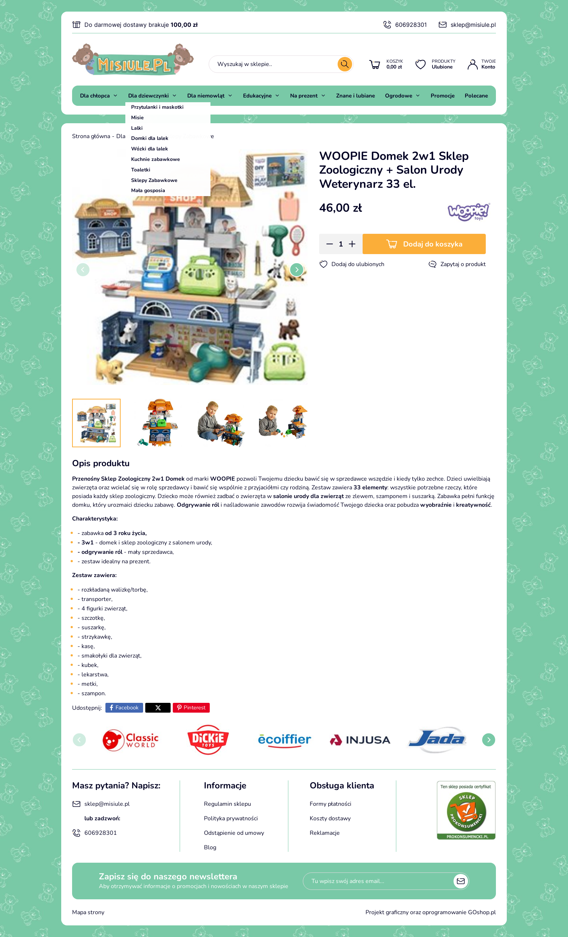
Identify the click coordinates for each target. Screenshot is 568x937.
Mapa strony (88, 912)
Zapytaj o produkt (457, 264)
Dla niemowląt (206, 95)
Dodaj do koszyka (433, 244)
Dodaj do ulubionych (351, 264)
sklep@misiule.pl (467, 24)
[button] (327, 244)
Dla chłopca (95, 95)
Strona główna (91, 136)
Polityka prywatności (231, 818)
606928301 (405, 24)
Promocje (443, 95)
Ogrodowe (398, 95)
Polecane (476, 95)
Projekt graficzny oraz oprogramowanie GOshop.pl (431, 912)
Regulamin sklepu (227, 804)
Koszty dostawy (330, 818)
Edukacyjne (257, 95)
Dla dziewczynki (148, 95)
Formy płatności (330, 804)
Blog (210, 847)
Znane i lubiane (355, 95)
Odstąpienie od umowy (234, 833)
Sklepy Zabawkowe (189, 136)
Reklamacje (325, 833)
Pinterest (194, 707)
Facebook (127, 707)
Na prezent (304, 95)
